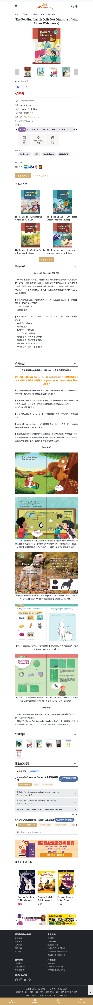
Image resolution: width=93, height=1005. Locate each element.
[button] (76, 129)
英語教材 (25, 14)
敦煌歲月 (18, 938)
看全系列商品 (46, 259)
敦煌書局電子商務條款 (56, 954)
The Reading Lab (31, 117)
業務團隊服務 (20, 970)
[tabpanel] (46, 805)
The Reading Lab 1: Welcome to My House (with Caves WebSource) (30, 218)
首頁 (16, 14)
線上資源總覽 (22, 763)
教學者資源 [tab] (21, 771)
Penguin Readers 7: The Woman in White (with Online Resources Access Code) (26, 898)
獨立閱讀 (51, 14)
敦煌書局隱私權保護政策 (57, 951)
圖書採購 (51, 963)
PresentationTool (27, 824)
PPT (36, 784)
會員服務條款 (52, 944)
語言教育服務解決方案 (56, 970)
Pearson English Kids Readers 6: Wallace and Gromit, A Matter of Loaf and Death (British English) (46, 898)
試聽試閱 (20, 734)
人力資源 (18, 944)
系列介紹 (20, 363)
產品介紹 (20, 266)
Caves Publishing (29, 109)
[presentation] (16, 155)
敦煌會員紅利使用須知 (56, 948)
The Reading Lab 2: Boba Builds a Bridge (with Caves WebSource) (30, 251)
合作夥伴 (18, 951)
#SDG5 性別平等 (21, 81)
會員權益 (51, 938)
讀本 (35, 14)
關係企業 (18, 948)
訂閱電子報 (51, 941)
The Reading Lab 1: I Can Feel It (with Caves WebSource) (62, 218)
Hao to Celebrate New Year (53, 376)
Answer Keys (60, 824)
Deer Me (36, 376)
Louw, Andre (25, 105)
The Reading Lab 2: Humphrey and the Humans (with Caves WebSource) (61, 251)
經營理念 (18, 941)
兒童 (42, 14)
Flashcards (47, 784)
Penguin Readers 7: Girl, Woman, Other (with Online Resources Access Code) (65, 898)
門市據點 (18, 963)
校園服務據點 (20, 966)
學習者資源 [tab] (35, 771)
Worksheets (24, 784)
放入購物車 (22, 175)
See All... (74, 814)
